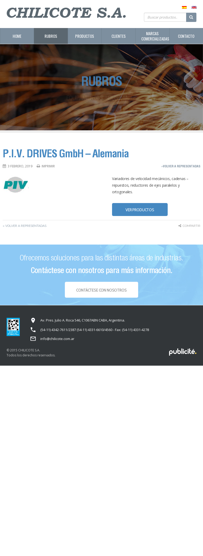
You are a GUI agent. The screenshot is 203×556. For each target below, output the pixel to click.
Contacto (186, 36)
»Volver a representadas (180, 166)
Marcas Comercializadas (155, 36)
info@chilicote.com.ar (57, 338)
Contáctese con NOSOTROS (101, 291)
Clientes (119, 36)
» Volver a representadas (24, 226)
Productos (84, 36)
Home (17, 36)
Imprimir (48, 166)
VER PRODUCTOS (139, 209)
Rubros (51, 36)
